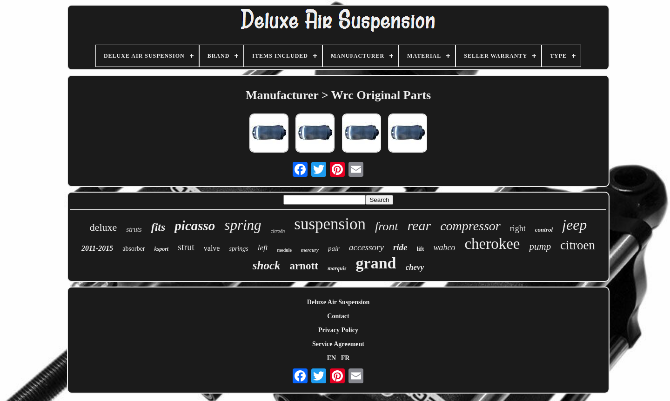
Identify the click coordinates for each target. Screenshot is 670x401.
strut (186, 247)
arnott (304, 266)
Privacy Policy (338, 330)
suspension (330, 224)
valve (212, 248)
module (284, 250)
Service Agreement (338, 344)
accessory (366, 247)
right (518, 228)
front (386, 226)
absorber (133, 248)
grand (376, 263)
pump (540, 246)
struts (133, 229)
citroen (577, 245)
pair (334, 248)
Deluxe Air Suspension (338, 302)
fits (158, 227)
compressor (470, 226)
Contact (338, 316)
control (544, 229)
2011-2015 (97, 248)
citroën (278, 231)
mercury (310, 250)
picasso (194, 225)
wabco (444, 247)
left (263, 247)
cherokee (492, 243)
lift (420, 248)
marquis (337, 268)
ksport (161, 249)
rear (419, 225)
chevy (415, 267)
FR (345, 357)
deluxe (103, 227)
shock (267, 265)
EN (331, 357)
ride (400, 247)
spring (242, 225)
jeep (574, 224)
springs (238, 248)
